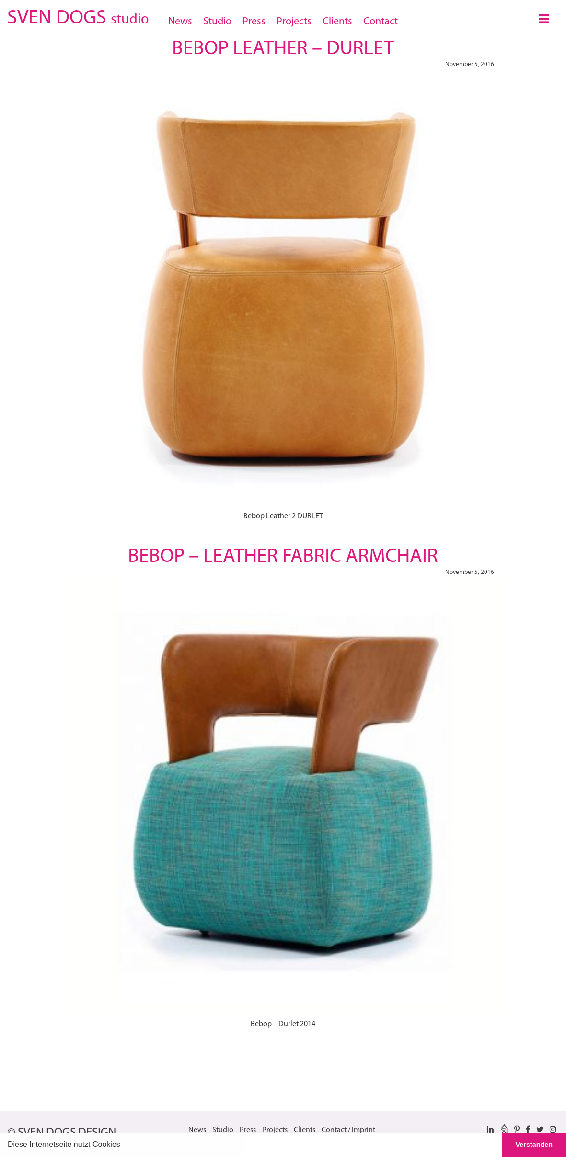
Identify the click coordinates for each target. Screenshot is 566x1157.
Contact (380, 21)
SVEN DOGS (78, 16)
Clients (337, 21)
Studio (217, 21)
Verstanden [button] (534, 1144)
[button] (123, 1145)
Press (254, 21)
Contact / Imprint (348, 1130)
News (180, 21)
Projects (294, 21)
